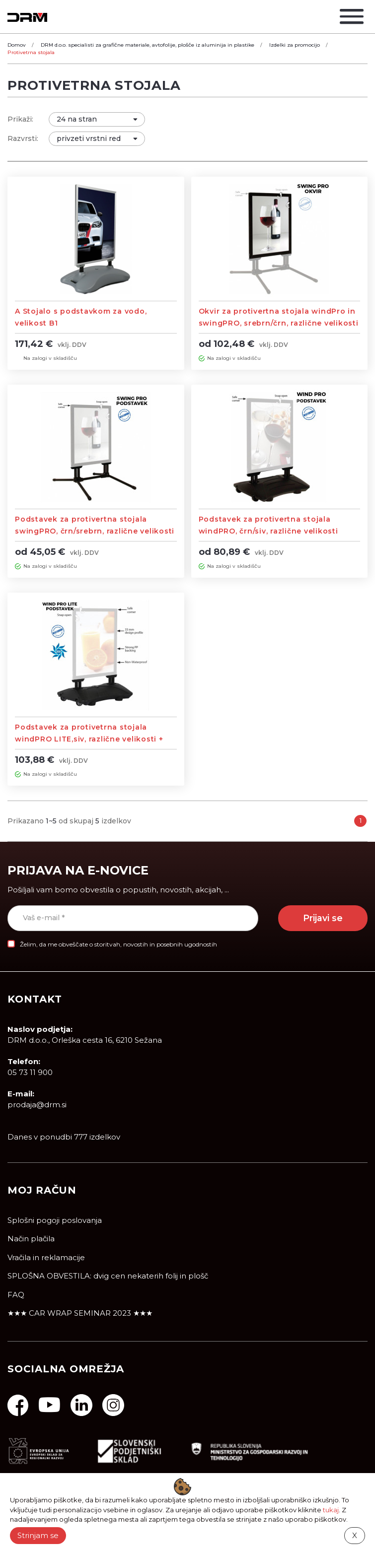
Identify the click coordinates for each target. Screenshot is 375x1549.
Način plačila (31, 1239)
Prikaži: (20, 119)
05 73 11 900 (30, 1073)
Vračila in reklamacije (46, 1257)
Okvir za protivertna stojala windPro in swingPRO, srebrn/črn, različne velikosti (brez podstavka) (279, 323)
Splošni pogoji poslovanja (54, 1220)
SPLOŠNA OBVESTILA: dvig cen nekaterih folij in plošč (107, 1276)
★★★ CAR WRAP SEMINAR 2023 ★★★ (79, 1313)
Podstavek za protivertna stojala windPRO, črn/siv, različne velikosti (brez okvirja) (268, 531)
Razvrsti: (22, 138)
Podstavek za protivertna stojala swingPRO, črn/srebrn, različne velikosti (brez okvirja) (94, 531)
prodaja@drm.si (37, 1105)
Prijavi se (323, 918)
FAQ (15, 1294)
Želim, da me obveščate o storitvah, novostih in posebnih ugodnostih (118, 944)
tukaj (331, 1510)
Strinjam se (38, 1535)
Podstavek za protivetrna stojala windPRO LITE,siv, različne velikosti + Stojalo (89, 739)
